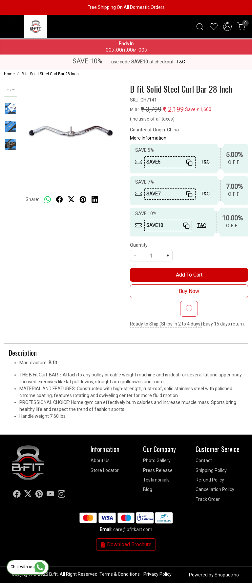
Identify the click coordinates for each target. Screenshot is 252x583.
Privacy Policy (157, 574)
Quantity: (139, 245)
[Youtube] (50, 495)
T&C (180, 61)
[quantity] (151, 255)
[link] (200, 26)
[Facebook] (17, 495)
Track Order (208, 499)
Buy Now (189, 291)
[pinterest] (83, 199)
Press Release (158, 470)
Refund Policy (210, 479)
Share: (32, 199)
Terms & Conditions (119, 574)
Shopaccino (227, 574)
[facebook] (59, 199)
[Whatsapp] (47, 199)
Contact (204, 460)
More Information (148, 138)
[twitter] (71, 199)
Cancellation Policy (215, 489)
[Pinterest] (39, 495)
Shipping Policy (211, 470)
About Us (100, 460)
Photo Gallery (157, 460)
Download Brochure (126, 544)
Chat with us (27, 566)
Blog (147, 489)
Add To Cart (189, 275)
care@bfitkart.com (132, 529)
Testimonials (156, 479)
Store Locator (105, 470)
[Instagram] (61, 495)
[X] (28, 495)
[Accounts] (227, 26)
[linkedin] (95, 199)
